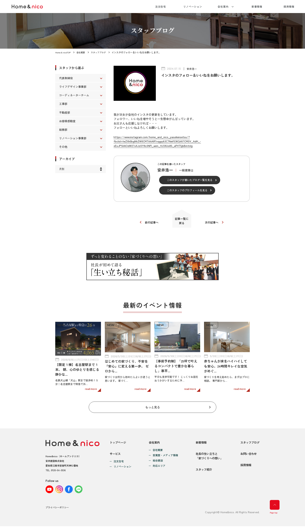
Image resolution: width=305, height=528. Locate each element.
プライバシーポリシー (57, 509)
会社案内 (223, 6)
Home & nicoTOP (63, 52)
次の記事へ (213, 223)
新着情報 (257, 6)
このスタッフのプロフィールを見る (187, 190)
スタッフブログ (101, 52)
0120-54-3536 (58, 467)
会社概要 (83, 52)
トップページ (118, 440)
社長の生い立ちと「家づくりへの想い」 (208, 456)
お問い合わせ (248, 454)
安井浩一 (192, 69)
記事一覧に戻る (181, 222)
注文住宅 (160, 6)
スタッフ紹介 (202, 472)
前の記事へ (150, 223)
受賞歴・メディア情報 (164, 453)
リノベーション (192, 6)
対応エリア (158, 463)
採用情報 (289, 6)
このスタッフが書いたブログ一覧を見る (189, 180)
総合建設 (157, 458)
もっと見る (152, 403)
